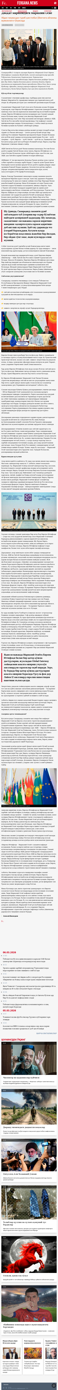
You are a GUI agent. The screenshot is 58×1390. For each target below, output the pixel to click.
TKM (15, 8)
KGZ (7, 8)
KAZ (3, 8)
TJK (11, 8)
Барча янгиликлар (46, 1033)
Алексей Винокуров (7, 25)
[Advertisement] (29, 937)
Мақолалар (22, 11)
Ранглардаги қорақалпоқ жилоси (32, 1342)
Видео (35, 11)
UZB (19, 8)
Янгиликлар (7, 11)
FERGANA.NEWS (27, 3)
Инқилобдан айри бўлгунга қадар (10, 1342)
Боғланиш (6, 1384)
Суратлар (48, 11)
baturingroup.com (21, 1388)
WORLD (24, 8)
